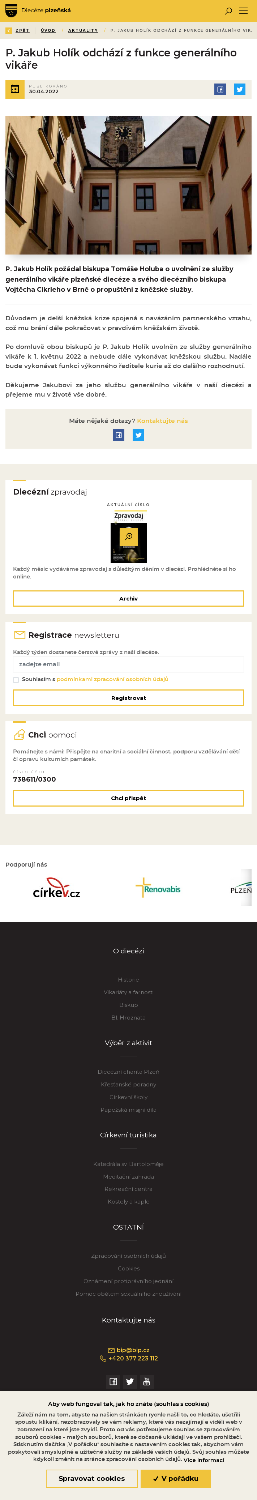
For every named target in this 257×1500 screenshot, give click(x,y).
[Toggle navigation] (243, 11)
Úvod (48, 30)
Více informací (204, 1460)
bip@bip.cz (128, 1350)
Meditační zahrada (128, 1176)
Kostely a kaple (129, 1201)
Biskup (128, 1004)
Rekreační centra (128, 1188)
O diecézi (128, 951)
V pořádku (175, 1478)
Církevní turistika (128, 1135)
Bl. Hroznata (128, 1017)
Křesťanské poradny (128, 1084)
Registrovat (128, 698)
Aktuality (83, 30)
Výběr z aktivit (128, 1043)
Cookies (129, 1268)
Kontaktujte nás (161, 421)
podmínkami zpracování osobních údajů (112, 679)
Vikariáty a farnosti (129, 992)
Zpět (17, 30)
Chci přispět (128, 798)
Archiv (128, 598)
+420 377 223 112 (128, 1359)
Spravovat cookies (92, 1478)
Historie (128, 979)
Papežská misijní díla (128, 1109)
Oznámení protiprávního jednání (128, 1281)
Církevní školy (128, 1097)
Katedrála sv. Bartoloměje (128, 1164)
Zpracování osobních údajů (128, 1255)
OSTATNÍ (128, 1227)
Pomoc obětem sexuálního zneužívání (128, 1293)
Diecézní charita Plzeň (128, 1071)
